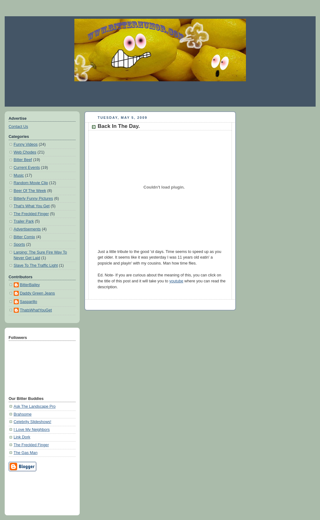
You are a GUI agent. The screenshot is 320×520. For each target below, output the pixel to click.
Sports (19, 244)
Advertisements (27, 229)
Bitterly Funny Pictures (33, 198)
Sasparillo (28, 302)
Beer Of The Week (30, 191)
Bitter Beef (23, 160)
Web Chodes (25, 152)
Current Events (27, 167)
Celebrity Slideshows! (33, 422)
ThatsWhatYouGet (36, 310)
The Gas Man (26, 453)
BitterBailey (30, 285)
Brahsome (23, 414)
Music (19, 175)
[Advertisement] (160, 93)
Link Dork (22, 437)
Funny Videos (26, 144)
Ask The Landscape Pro (35, 406)
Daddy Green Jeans (37, 293)
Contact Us (18, 126)
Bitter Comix (24, 237)
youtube (176, 281)
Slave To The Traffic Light (36, 265)
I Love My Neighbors (32, 429)
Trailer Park (24, 221)
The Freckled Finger (31, 214)
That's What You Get (32, 206)
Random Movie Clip (31, 183)
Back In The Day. (119, 126)
